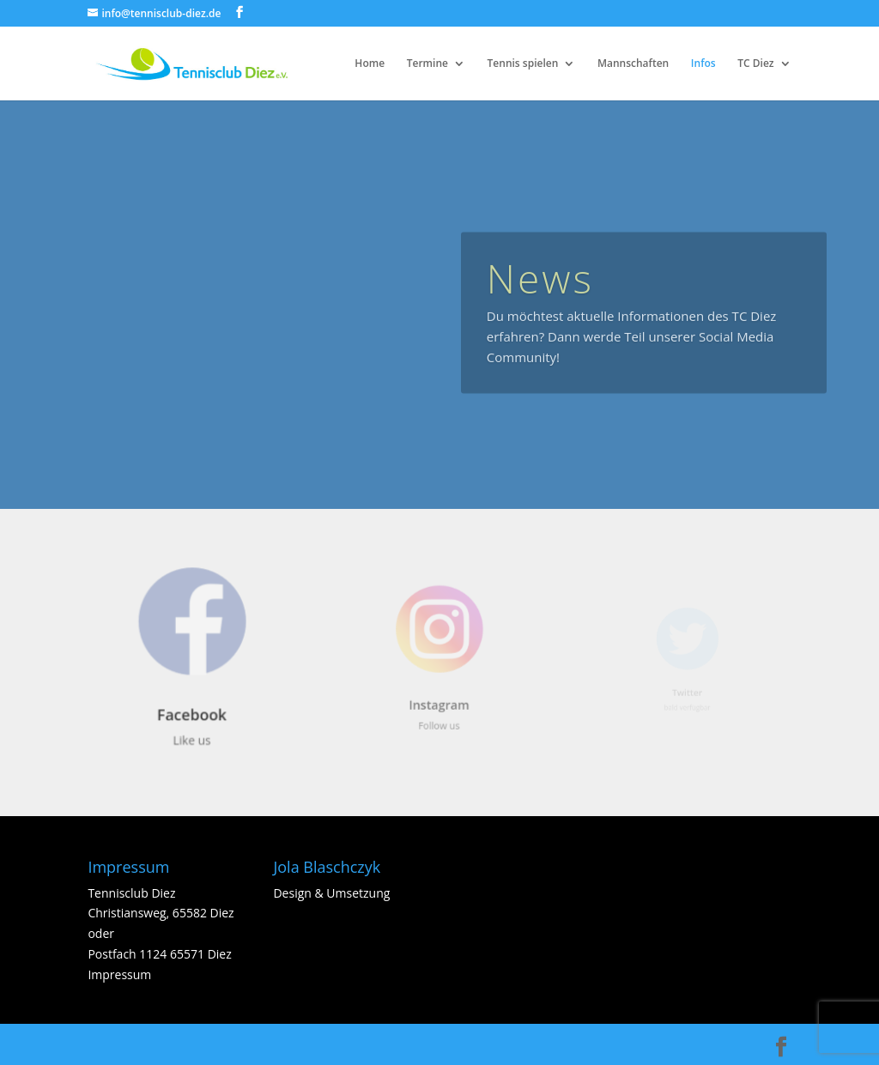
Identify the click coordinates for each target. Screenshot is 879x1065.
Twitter (686, 690)
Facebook (192, 711)
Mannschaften (633, 63)
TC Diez (755, 63)
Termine (427, 63)
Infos (703, 63)
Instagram (439, 698)
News (540, 290)
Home (370, 63)
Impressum (119, 974)
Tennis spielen (523, 63)
